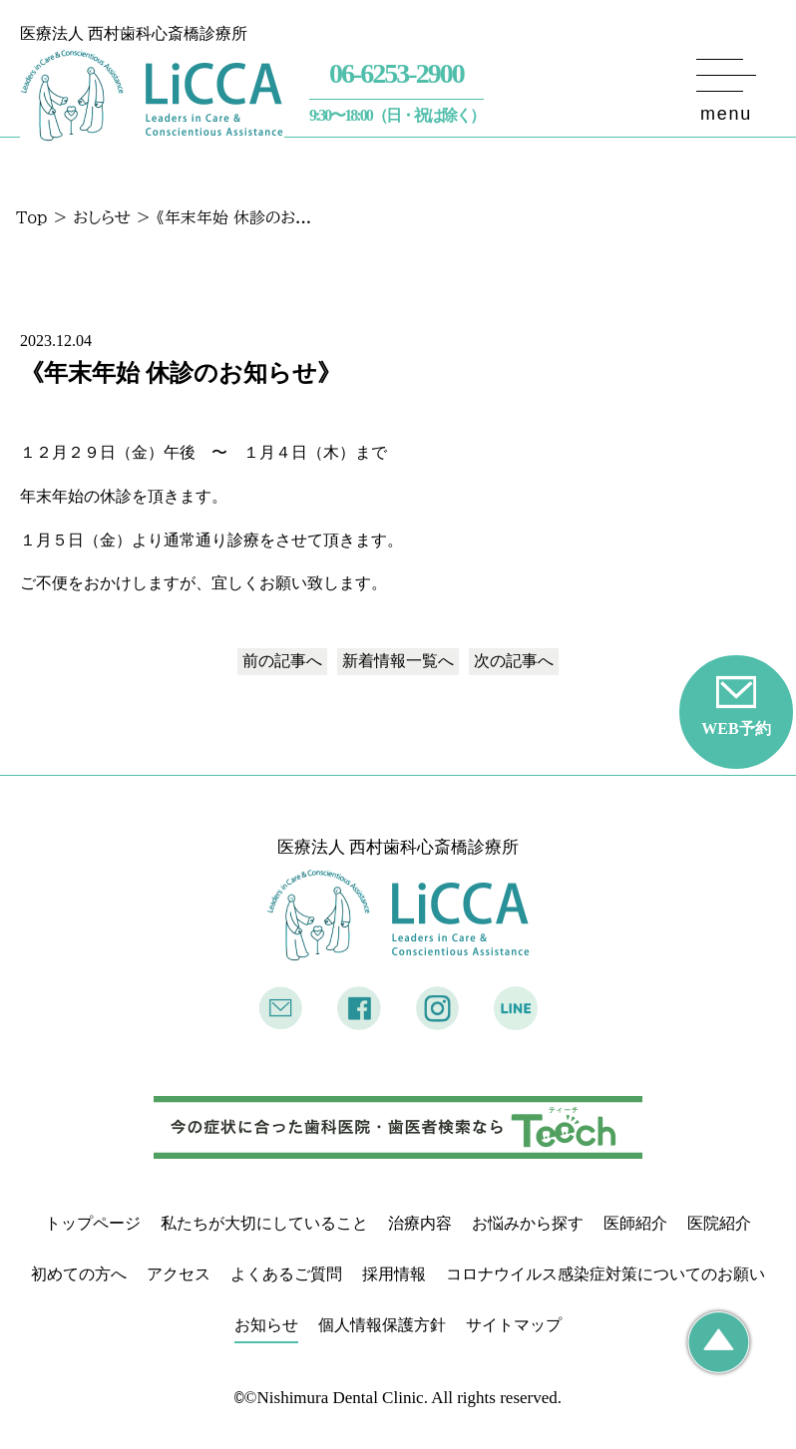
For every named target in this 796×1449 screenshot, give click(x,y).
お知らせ (266, 1324)
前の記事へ (282, 660)
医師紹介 (635, 1223)
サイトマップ (514, 1324)
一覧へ (398, 660)
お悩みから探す (528, 1223)
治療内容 (420, 1223)
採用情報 (394, 1274)
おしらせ (101, 217)
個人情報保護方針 (382, 1324)
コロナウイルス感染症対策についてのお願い (605, 1274)
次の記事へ (514, 660)
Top (32, 217)
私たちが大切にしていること (264, 1223)
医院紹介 (719, 1223)
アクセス (178, 1274)
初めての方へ (79, 1274)
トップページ (93, 1223)
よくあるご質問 (286, 1274)
